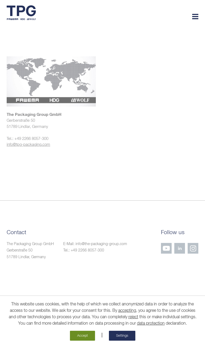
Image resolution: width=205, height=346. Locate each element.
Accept (82, 335)
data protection (151, 323)
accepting (127, 311)
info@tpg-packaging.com (28, 145)
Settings (122, 335)
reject (133, 317)
